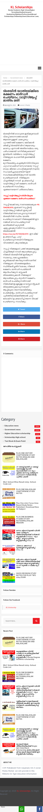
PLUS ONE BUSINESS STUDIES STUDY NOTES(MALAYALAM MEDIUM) (24, 520)
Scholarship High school (15, 437)
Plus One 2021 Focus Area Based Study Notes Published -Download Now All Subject (27, 506)
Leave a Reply (25, 105)
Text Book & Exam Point (15, 441)
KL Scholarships (22, 7)
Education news (12, 426)
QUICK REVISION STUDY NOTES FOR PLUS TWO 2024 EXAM (26, 575)
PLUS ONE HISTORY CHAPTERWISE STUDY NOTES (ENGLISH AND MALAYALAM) (25, 456)
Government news (13, 430)
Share (21, 317)
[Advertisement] (21, 40)
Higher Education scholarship (17, 433)
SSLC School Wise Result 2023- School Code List (19, 483)
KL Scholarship (11, 607)
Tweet (21, 309)
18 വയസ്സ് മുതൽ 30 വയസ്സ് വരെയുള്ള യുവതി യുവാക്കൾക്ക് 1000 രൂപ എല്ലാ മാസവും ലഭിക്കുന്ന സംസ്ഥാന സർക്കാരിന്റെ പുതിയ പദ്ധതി (27, 472)
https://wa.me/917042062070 (15, 234)
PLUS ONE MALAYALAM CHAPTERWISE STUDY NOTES (26, 491)
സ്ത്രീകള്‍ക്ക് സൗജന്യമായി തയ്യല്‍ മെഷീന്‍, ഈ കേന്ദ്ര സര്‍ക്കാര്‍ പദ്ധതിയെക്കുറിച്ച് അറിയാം (28, 704)
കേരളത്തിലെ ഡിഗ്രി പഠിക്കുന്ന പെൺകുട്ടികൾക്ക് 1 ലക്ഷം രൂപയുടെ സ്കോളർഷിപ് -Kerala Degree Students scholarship (28, 655)
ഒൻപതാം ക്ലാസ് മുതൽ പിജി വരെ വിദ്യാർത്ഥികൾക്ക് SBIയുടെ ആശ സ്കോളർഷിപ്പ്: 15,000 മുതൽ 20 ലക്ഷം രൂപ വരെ (28, 563)
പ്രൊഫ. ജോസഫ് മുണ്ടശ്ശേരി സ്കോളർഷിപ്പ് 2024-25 (25, 548)
